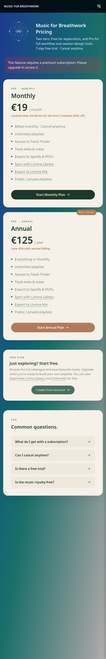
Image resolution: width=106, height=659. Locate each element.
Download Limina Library (27, 378)
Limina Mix (59, 378)
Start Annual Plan (53, 327)
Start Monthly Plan (53, 195)
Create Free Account (53, 390)
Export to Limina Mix (31, 172)
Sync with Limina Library (34, 164)
